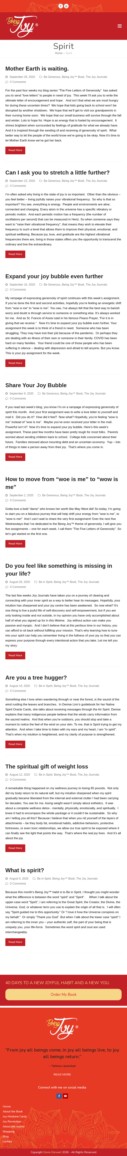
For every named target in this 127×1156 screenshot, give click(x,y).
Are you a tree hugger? (36, 678)
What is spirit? (24, 870)
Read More (15, 150)
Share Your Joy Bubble (36, 385)
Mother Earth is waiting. (37, 69)
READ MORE (62, 1075)
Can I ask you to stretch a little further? (57, 172)
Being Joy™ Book (73, 76)
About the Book (13, 1111)
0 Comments (18, 81)
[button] (120, 26)
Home (59, 53)
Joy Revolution (12, 1121)
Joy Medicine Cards (15, 1116)
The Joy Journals (96, 76)
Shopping (8, 1131)
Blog (6, 1136)
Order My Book (63, 994)
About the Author (14, 1126)
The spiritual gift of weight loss (46, 766)
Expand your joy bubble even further (54, 276)
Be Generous (52, 76)
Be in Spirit (45, 581)
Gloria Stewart (52, 1152)
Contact (7, 1141)
